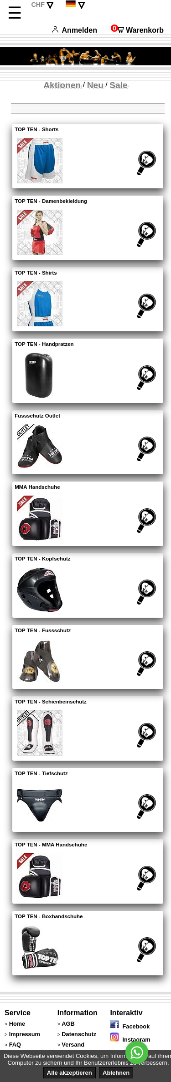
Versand (73, 1044)
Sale (118, 85)
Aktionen (62, 85)
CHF (38, 4)
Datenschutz (79, 1034)
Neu (95, 85)
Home (17, 1023)
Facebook (130, 1026)
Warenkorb (137, 30)
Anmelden (74, 30)
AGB (68, 1023)
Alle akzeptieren (69, 1072)
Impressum (24, 1034)
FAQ (15, 1044)
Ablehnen (116, 1072)
